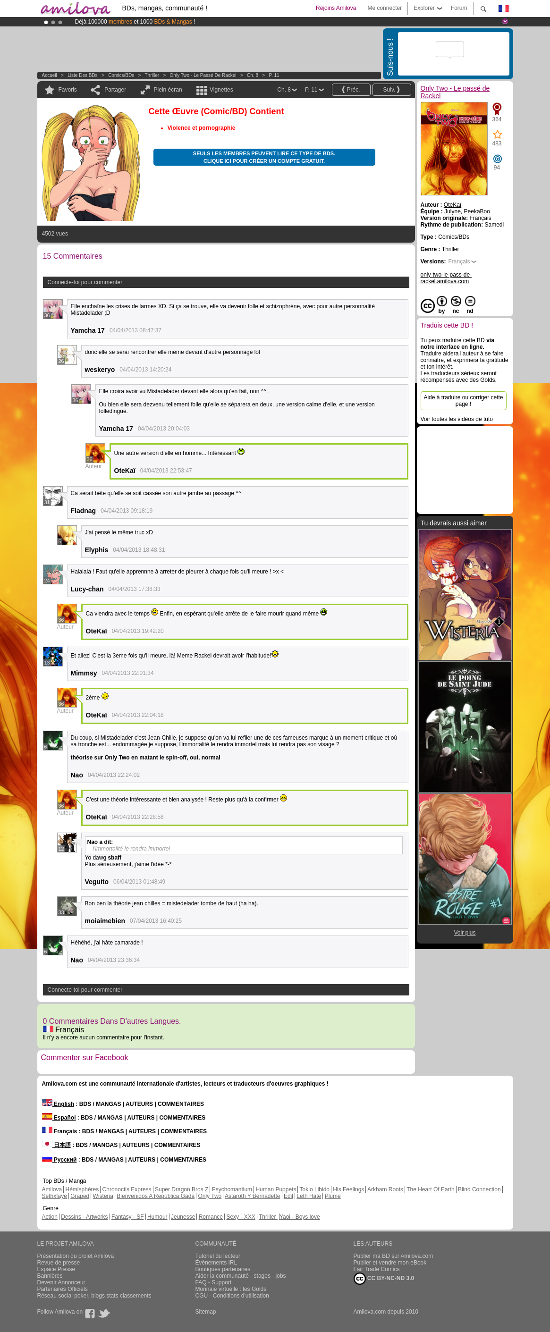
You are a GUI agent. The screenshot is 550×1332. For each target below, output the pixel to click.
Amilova (52, 1189)
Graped (79, 1196)
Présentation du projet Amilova (75, 1256)
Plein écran (168, 89)
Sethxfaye (54, 1196)
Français (64, 1030)
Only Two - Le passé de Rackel (203, 75)
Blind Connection (479, 1189)
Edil (288, 1196)
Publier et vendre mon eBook (390, 1262)
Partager (115, 89)
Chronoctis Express (127, 1189)
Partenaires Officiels (62, 1289)
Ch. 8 (252, 75)
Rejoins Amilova (336, 8)
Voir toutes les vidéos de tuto (457, 419)
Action (50, 1217)
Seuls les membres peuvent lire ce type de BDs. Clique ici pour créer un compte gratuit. (264, 157)
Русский (59, 1159)
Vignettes (221, 89)
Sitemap (205, 1311)
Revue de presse (58, 1262)
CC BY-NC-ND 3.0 (384, 1279)
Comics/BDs (121, 75)
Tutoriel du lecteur (218, 1256)
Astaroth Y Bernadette (252, 1196)
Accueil (49, 75)
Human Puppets (275, 1189)
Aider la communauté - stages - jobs (240, 1276)
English (58, 1104)
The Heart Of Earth (430, 1189)
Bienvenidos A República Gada (156, 1196)
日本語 (56, 1145)
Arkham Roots (385, 1189)
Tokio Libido (315, 1189)
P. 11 (274, 75)
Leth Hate (308, 1196)
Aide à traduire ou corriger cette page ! (463, 400)
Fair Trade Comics (377, 1269)
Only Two (209, 1196)
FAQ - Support (213, 1282)
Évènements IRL (216, 1262)
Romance (211, 1217)
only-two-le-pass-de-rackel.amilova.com (446, 278)
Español (59, 1117)
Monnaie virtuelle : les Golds (231, 1289)
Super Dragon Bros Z (181, 1189)
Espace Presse (56, 1269)
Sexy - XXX (240, 1217)
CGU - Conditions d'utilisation (232, 1295)
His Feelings (348, 1189)
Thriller (153, 75)
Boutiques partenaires (223, 1269)
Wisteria (103, 1196)
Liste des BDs (82, 75)
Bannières (50, 1276)
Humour (157, 1217)
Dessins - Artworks (84, 1217)
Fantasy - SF (127, 1217)
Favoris (68, 89)
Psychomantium (232, 1189)
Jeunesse (183, 1217)
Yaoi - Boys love (299, 1217)
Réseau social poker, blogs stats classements (94, 1295)
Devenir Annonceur (61, 1282)
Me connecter (384, 8)
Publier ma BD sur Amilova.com (393, 1256)
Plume (333, 1196)
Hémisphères (82, 1189)
